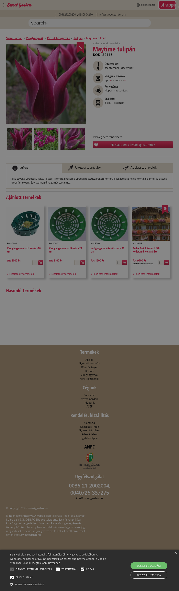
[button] (12, 569)
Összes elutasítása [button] (149, 575)
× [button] (175, 553)
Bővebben (54, 563)
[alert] (89, 295)
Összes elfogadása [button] (149, 565)
